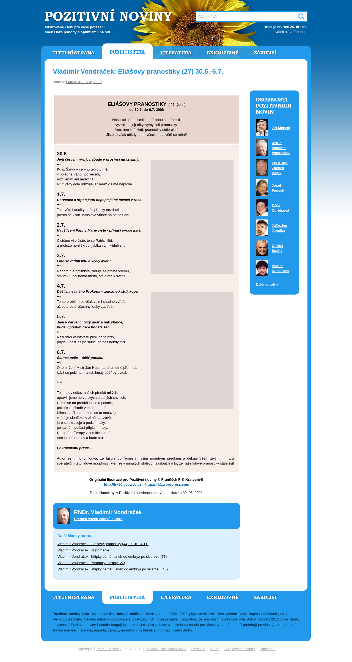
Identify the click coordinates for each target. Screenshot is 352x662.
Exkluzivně (222, 52)
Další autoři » (267, 284)
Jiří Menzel (281, 128)
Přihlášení (268, 649)
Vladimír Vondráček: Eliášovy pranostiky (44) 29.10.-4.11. (102, 544)
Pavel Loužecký (109, 649)
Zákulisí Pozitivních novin (166, 649)
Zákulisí (265, 52)
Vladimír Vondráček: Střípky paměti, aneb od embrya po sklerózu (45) (112, 569)
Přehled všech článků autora (98, 519)
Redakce (198, 649)
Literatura (175, 52)
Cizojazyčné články (239, 649)
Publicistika (127, 52)
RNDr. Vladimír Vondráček (281, 148)
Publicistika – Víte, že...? (84, 82)
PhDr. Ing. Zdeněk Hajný (280, 168)
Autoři (214, 649)
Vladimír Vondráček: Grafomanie (83, 550)
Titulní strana (73, 52)
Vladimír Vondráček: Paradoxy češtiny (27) (91, 563)
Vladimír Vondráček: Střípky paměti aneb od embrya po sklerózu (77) (112, 556)
